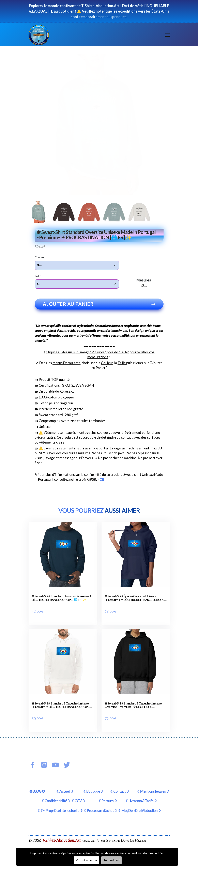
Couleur (40, 257)
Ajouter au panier (99, 304)
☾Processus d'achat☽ (100, 808)
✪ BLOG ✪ (37, 789)
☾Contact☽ (119, 789)
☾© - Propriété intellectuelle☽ (60, 808)
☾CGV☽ (78, 798)
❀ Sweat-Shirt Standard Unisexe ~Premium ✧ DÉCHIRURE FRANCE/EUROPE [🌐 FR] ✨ (61, 598)
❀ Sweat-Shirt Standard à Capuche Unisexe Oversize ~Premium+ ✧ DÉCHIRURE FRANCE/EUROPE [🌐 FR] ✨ (133, 704)
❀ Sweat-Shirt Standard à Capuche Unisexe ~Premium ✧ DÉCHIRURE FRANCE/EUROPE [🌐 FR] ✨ (60, 704)
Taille (38, 276)
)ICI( (100, 480)
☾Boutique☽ (93, 789)
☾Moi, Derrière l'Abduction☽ (139, 808)
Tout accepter (86, 860)
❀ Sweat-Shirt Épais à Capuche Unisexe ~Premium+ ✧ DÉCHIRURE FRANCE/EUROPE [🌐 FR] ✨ (134, 598)
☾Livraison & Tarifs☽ (140, 798)
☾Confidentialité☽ (56, 798)
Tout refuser (111, 860)
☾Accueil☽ (64, 789)
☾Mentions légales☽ (153, 789)
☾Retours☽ (107, 798)
